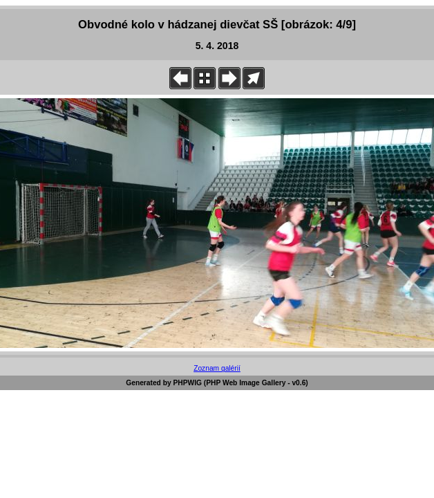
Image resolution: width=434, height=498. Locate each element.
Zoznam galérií (217, 368)
